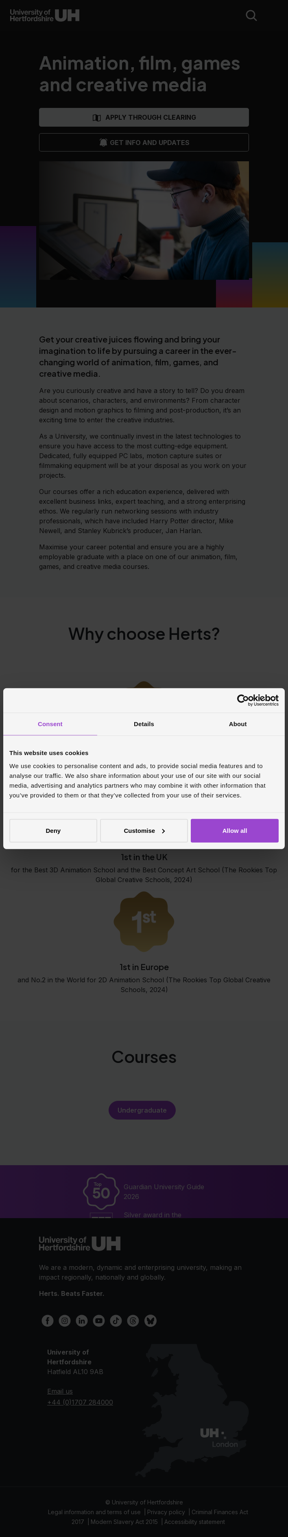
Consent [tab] (50, 723)
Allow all (235, 830)
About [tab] (238, 723)
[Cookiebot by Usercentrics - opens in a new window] (243, 700)
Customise (144, 830)
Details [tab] (144, 723)
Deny (53, 830)
